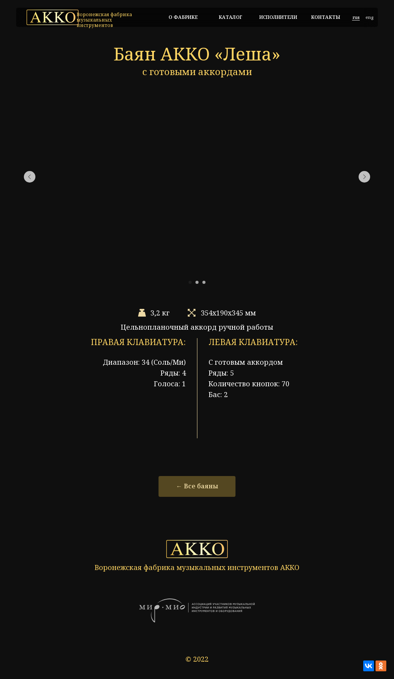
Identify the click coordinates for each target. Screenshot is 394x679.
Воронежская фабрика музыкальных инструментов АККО (197, 567)
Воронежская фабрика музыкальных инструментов (104, 20)
